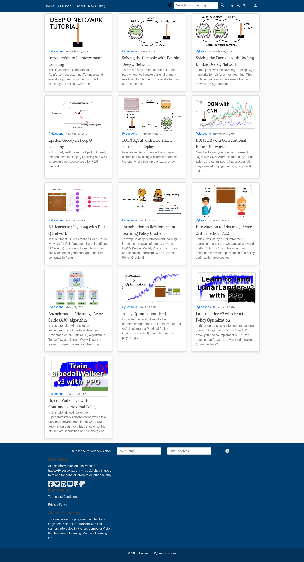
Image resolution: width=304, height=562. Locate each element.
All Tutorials (65, 6)
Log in (234, 5)
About (81, 6)
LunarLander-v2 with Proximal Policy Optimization (223, 317)
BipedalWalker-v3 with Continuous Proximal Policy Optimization (72, 404)
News (92, 6)
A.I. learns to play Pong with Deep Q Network (77, 230)
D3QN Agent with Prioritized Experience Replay (147, 143)
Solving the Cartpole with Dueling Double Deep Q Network (225, 61)
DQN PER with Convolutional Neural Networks (221, 143)
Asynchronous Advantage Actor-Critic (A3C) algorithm (76, 317)
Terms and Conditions (63, 497)
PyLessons (56, 51)
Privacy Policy (57, 504)
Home (50, 6)
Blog (102, 6)
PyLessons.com (165, 553)
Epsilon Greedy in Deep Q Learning (70, 143)
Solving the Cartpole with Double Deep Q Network (150, 61)
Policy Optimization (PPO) (145, 313)
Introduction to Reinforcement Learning (75, 61)
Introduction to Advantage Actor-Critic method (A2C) (224, 230)
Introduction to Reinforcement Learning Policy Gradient (148, 230)
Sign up (250, 5)
